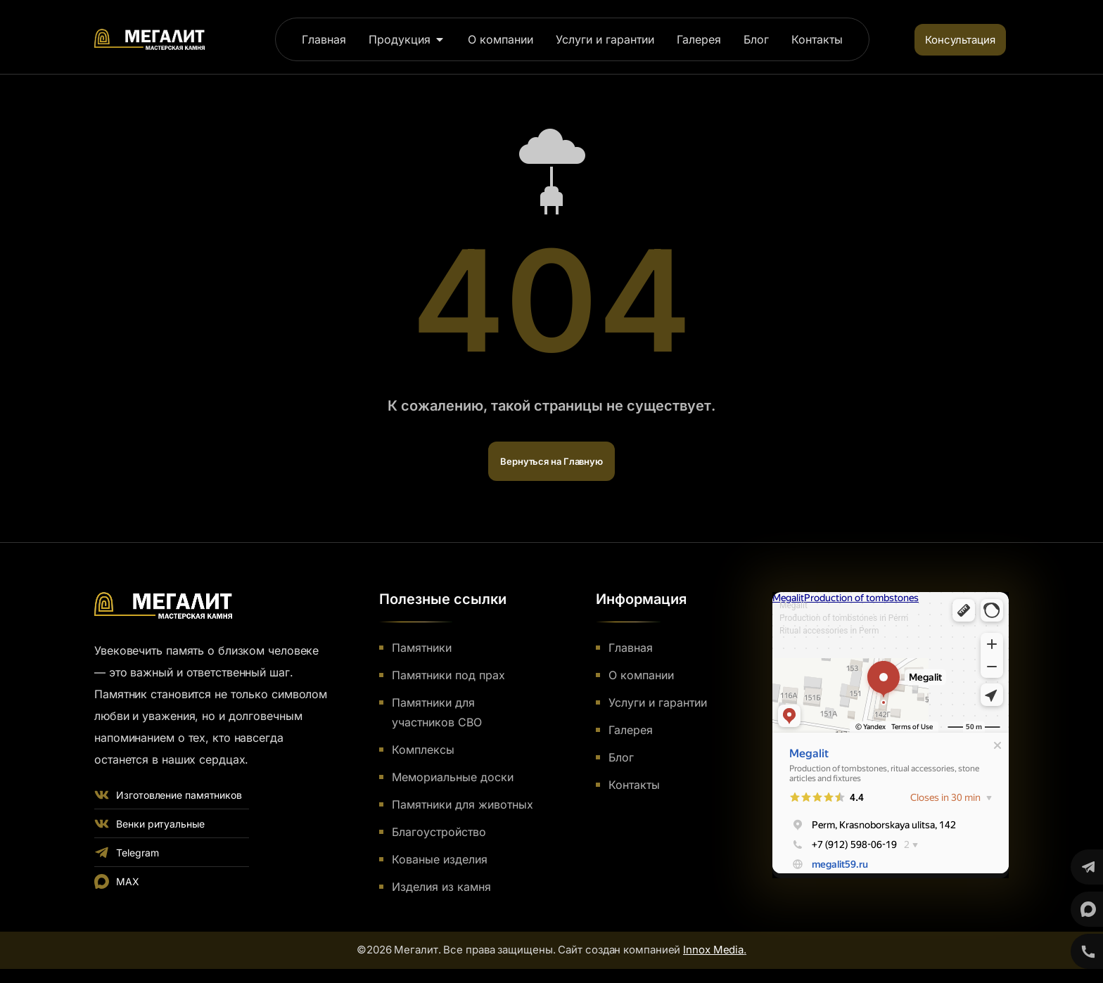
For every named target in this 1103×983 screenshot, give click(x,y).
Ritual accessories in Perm (829, 631)
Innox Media (713, 949)
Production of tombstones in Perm (843, 618)
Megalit (793, 605)
